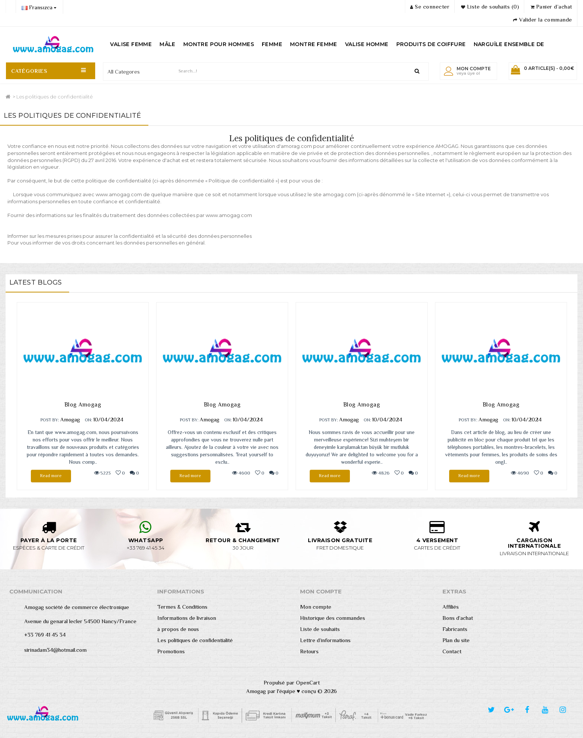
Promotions (171, 651)
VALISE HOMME (367, 44)
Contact (451, 651)
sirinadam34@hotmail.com (55, 650)
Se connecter (430, 6)
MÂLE (167, 44)
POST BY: (50, 420)
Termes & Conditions (182, 606)
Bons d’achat (457, 618)
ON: (88, 420)
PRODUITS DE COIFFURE (431, 44)
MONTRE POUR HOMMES (218, 44)
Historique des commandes (332, 618)
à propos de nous (178, 629)
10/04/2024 (108, 419)
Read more (51, 475)
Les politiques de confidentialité (54, 97)
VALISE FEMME (131, 44)
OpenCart (308, 682)
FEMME (272, 44)
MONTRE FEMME (313, 44)
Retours (309, 651)
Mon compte (315, 606)
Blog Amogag (83, 404)
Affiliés (450, 606)
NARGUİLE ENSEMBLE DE (509, 44)
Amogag (70, 419)
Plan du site (456, 640)
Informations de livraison (186, 618)
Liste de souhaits (320, 629)
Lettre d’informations (325, 640)
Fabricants (454, 629)
